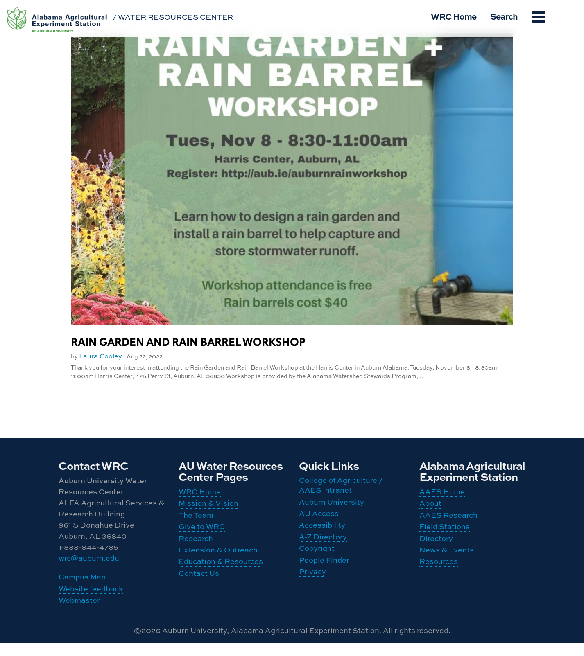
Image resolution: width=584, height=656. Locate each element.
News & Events (446, 567)
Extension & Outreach (218, 567)
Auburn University (331, 506)
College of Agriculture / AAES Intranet (341, 486)
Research (196, 552)
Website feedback (91, 596)
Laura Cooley (100, 356)
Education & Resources (221, 582)
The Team (196, 522)
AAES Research (448, 522)
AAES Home (442, 492)
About (430, 508)
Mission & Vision (208, 508)
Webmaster (79, 611)
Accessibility (322, 536)
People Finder (324, 580)
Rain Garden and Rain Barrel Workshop (188, 342)
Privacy (312, 595)
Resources (438, 582)
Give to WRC (202, 537)
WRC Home (453, 16)
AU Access (319, 521)
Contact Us (199, 596)
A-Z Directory (323, 551)
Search (504, 16)
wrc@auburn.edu (89, 559)
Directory (436, 552)
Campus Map (82, 581)
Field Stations (444, 537)
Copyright (317, 566)
